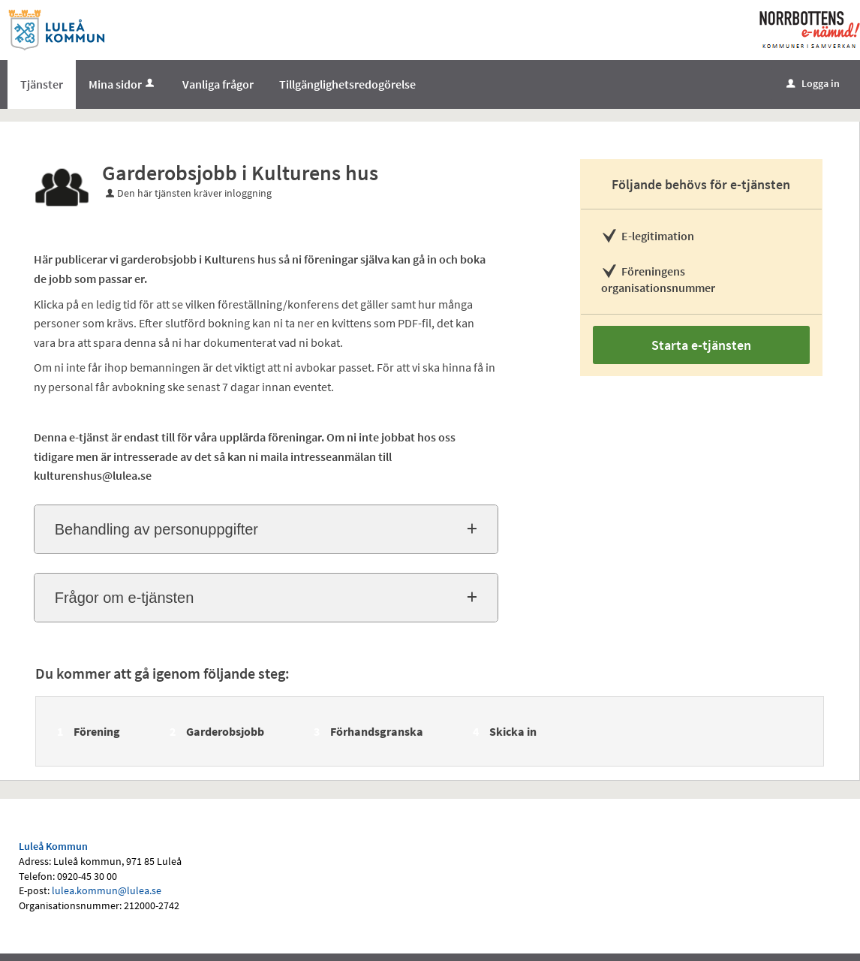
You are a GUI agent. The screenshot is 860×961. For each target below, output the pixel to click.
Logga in (813, 83)
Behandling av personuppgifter (156, 529)
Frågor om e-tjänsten (124, 597)
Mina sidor (123, 84)
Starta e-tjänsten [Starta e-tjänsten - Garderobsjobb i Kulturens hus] (701, 345)
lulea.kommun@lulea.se (106, 890)
